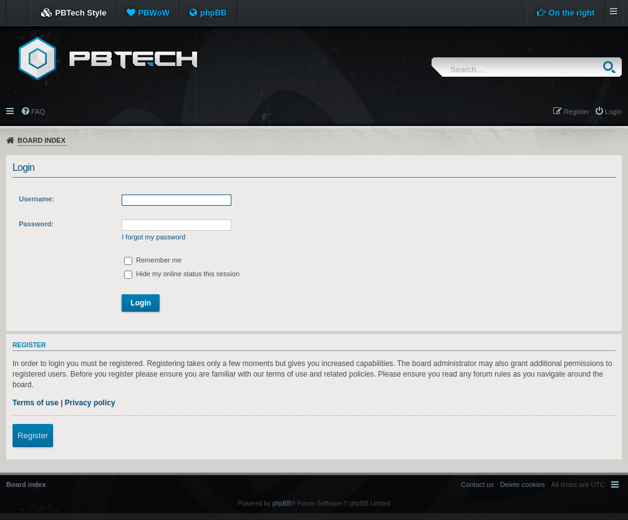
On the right (572, 12)
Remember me (152, 260)
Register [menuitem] (576, 111)
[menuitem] (522, 484)
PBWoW (154, 12)
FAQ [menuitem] (38, 111)
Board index (41, 140)
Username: (36, 199)
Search (612, 67)
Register (32, 435)
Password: (36, 224)
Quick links (11, 110)
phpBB (213, 12)
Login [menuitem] (613, 111)
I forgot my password (153, 237)
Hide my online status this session (181, 273)
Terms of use (35, 402)
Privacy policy (90, 402)
